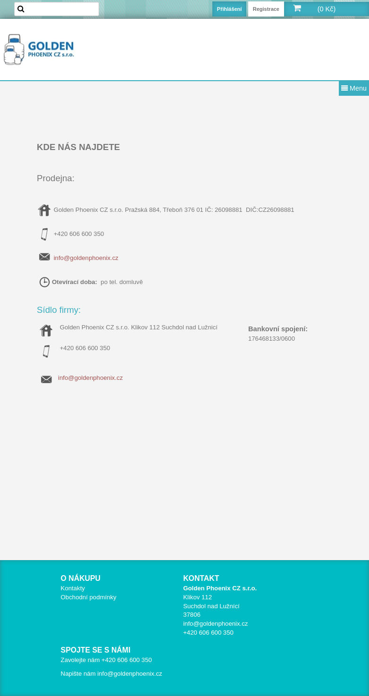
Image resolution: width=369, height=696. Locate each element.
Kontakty (73, 588)
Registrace (266, 9)
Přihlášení (229, 9)
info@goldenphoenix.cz (86, 257)
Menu (354, 88)
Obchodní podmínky (89, 597)
